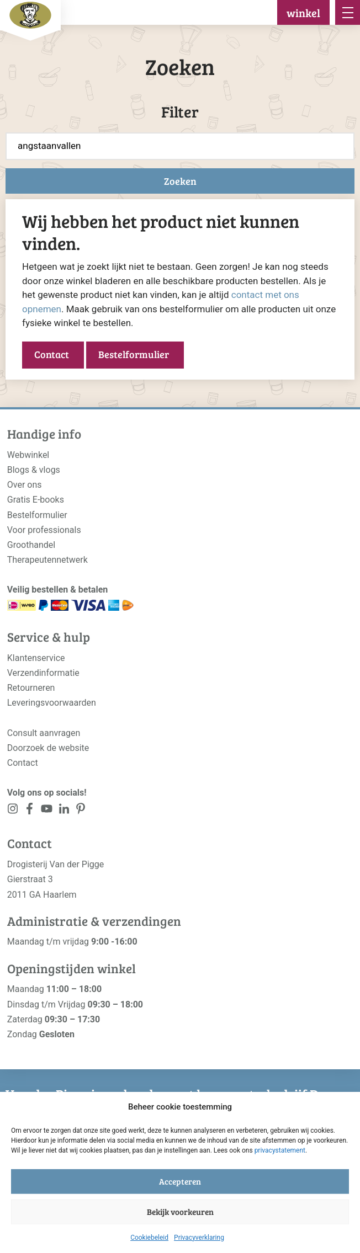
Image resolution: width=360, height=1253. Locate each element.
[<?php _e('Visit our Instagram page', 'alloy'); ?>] (13, 811)
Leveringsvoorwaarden (51, 702)
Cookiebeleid (149, 1237)
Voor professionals (44, 530)
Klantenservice (36, 658)
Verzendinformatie (43, 673)
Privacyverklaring (199, 1237)
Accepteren (180, 1181)
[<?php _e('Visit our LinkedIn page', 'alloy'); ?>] (64, 811)
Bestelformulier (133, 354)
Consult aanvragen (44, 733)
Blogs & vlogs (33, 470)
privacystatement (280, 1150)
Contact (51, 354)
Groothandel (31, 545)
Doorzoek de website (48, 748)
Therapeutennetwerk (47, 559)
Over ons (24, 484)
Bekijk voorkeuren (180, 1211)
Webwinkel (28, 455)
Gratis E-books (35, 499)
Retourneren (31, 688)
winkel (303, 12)
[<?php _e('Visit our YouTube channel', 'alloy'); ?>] (46, 811)
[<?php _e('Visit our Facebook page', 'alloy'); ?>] (30, 811)
